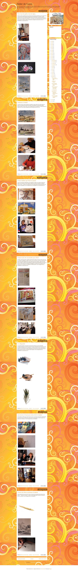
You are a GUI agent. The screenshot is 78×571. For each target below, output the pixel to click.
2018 (52, 51)
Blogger (50, 568)
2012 (52, 99)
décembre (54, 60)
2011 (52, 101)
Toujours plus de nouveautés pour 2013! (28, 257)
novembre (54, 61)
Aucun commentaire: (36, 251)
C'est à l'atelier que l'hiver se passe (26, 180)
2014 (52, 57)
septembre (54, 64)
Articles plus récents (21, 558)
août (53, 66)
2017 (52, 53)
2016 (52, 54)
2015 (52, 56)
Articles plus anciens (42, 558)
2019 (52, 50)
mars (53, 73)
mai (52, 70)
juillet (53, 67)
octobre (53, 63)
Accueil (32, 558)
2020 (52, 48)
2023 (52, 44)
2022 (52, 45)
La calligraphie (21, 344)
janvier (53, 76)
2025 (52, 41)
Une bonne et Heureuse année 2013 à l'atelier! (29, 415)
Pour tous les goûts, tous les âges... (26, 14)
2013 (52, 59)
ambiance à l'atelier (22, 102)
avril (53, 72)
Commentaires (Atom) (34, 562)
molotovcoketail (42, 568)
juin (52, 69)
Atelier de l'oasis (24, 4)
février (53, 75)
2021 (52, 47)
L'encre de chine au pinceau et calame (27, 492)
